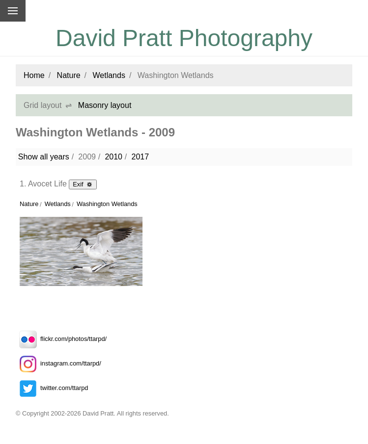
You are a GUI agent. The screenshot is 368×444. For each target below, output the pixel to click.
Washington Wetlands (107, 204)
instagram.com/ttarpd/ (58, 363)
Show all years (43, 157)
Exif (83, 184)
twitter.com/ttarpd (52, 388)
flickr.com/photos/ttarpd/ (61, 338)
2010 (113, 157)
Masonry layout (105, 105)
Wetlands (109, 75)
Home (34, 75)
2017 (140, 157)
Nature (69, 75)
